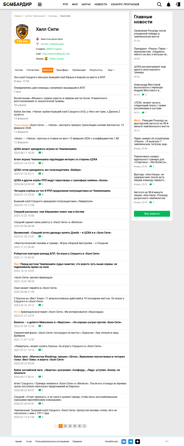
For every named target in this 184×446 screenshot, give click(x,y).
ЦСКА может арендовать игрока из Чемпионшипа (45, 149)
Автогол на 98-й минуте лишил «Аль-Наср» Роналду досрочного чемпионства (151, 195)
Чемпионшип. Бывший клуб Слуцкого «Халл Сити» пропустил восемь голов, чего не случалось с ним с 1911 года (65, 412)
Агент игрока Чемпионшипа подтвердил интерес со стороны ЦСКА (55, 159)
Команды (52, 16)
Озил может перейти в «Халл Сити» (35, 288)
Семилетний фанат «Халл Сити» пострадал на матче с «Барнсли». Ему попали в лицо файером (66, 334)
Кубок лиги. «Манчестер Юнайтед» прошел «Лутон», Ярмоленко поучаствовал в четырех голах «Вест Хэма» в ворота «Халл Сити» (69, 358)
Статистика (33, 70)
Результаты (96, 70)
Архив (18, 441)
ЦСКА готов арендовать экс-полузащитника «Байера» (48, 169)
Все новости (152, 213)
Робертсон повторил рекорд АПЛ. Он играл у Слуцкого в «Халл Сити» (57, 253)
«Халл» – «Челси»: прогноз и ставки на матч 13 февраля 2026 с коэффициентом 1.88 (66, 138)
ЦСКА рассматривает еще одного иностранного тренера (150, 69)
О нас (29, 441)
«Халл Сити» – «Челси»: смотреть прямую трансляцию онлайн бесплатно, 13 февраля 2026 (69, 127)
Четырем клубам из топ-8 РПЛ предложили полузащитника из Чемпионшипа (62, 190)
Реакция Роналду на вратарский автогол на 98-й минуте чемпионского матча (151, 123)
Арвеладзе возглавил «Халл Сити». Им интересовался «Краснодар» (59, 311)
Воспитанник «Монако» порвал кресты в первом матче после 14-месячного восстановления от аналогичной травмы (60, 100)
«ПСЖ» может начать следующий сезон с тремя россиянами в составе (150, 105)
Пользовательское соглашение (52, 441)
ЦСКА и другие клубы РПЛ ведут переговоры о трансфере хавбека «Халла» (61, 180)
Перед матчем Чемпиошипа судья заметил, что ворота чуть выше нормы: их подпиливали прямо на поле (65, 266)
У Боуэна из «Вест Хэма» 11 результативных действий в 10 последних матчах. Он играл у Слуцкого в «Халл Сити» (69, 300)
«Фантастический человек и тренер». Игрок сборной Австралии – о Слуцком (61, 243)
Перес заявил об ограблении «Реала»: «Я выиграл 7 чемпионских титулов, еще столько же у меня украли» (151, 141)
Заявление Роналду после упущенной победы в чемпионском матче (150, 33)
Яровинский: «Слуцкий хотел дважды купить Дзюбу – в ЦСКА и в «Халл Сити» (62, 232)
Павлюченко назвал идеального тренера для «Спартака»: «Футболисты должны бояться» (150, 159)
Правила (77, 441)
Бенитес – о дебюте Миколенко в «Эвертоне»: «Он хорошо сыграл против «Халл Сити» (68, 322)
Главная (18, 16)
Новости (47, 70)
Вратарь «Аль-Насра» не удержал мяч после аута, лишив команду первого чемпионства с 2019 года (149, 177)
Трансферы (62, 70)
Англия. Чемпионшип (35, 16)
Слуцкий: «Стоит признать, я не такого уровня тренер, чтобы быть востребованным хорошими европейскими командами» (65, 398)
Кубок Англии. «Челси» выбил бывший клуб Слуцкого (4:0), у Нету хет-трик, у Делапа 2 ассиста (67, 113)
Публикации (79, 70)
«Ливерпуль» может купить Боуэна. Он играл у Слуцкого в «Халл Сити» (58, 346)
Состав (19, 70)
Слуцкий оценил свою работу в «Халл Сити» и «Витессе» (48, 222)
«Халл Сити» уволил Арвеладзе (33, 277)
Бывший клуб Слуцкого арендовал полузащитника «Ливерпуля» (53, 201)
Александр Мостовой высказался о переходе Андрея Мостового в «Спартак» (148, 87)
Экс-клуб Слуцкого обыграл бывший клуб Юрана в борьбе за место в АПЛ (59, 77)
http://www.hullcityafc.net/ (56, 53)
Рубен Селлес (57, 58)
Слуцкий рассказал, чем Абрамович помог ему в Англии (49, 211)
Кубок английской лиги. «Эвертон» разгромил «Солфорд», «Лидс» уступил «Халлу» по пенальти (67, 372)
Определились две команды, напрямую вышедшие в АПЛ (49, 87)
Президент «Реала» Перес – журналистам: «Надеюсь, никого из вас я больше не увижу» (151, 51)
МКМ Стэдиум (54, 49)
